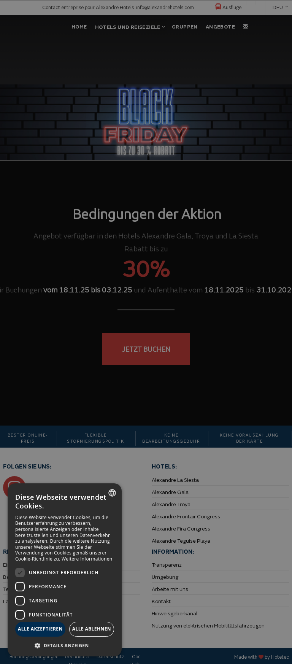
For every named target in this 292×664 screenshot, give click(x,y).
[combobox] (112, 493)
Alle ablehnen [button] (91, 629)
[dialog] (65, 569)
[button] (64, 645)
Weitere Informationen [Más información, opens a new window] (87, 559)
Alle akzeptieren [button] (40, 629)
